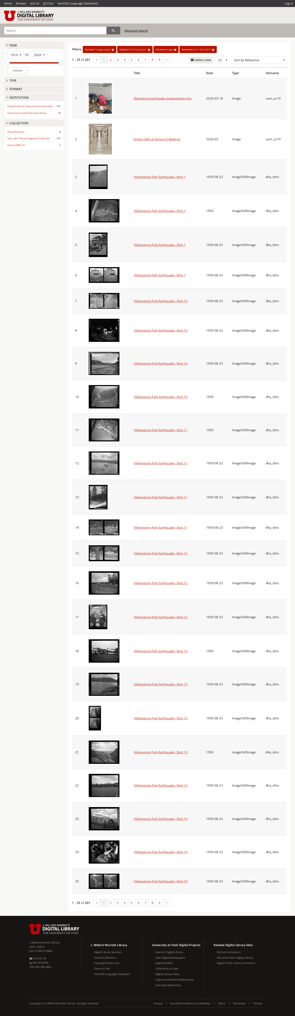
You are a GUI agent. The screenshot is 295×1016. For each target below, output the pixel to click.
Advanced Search (136, 31)
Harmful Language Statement (78, 3)
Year (13, 45)
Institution (19, 97)
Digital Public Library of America (236, 963)
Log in (289, 3)
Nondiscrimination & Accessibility (190, 1003)
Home (8, 3)
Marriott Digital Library (169, 952)
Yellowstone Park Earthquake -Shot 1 (160, 177)
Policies (257, 1003)
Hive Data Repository (168, 985)
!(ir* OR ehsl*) (198, 49)
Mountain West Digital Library (235, 957)
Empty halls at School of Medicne (157, 139)
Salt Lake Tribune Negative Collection (28, 138)
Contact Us (38, 958)
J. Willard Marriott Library (45, 942)
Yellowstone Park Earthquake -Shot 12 (160, 553)
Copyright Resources (106, 963)
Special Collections (105, 957)
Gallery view (202, 60)
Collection (18, 123)
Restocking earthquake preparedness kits (163, 98)
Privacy (158, 1003)
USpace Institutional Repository (174, 979)
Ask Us (34, 3)
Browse (21, 3)
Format (15, 89)
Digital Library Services (107, 952)
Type (12, 80)
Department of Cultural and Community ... (31, 106)
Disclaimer (239, 1003)
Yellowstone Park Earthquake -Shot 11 (160, 430)
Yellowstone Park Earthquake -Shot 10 (160, 301)
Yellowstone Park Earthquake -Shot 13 (160, 684)
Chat (48, 3)
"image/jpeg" (99, 49)
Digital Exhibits (164, 963)
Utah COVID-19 (16, 145)
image (166, 49)
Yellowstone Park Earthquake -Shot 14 (160, 819)
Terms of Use (102, 968)
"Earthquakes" (134, 49)
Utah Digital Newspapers (170, 957)
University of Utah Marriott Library (27, 113)
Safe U (222, 1003)
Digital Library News (167, 974)
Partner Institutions (229, 952)
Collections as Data (166, 968)
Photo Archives (15, 132)
